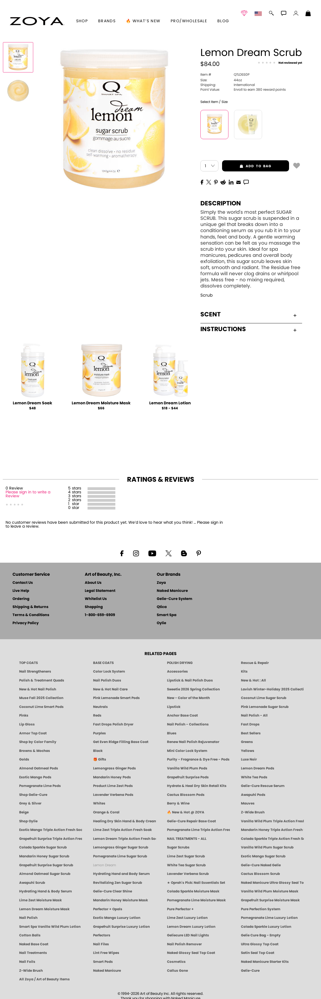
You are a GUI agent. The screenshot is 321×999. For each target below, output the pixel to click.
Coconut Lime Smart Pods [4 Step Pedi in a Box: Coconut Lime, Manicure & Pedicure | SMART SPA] (41, 706)
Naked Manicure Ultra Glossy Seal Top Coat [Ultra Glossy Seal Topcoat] (272, 882)
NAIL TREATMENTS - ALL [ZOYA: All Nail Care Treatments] (186, 838)
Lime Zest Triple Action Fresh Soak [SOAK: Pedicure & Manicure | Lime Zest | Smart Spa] (122, 829)
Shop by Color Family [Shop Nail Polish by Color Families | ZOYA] (37, 742)
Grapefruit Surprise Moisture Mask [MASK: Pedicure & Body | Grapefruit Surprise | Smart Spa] (270, 900)
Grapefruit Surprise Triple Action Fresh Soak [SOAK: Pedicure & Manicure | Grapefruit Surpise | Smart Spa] (50, 838)
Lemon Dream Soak (32, 403)
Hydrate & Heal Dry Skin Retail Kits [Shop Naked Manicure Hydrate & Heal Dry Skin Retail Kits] (197, 786)
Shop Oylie (28, 821)
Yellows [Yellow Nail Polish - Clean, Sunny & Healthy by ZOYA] (247, 750)
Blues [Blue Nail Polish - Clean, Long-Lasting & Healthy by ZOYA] (171, 733)
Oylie (161, 623)
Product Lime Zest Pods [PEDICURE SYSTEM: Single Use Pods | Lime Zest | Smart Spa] (113, 786)
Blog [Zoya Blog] (223, 21)
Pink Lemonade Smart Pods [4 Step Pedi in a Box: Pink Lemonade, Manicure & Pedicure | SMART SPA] (116, 698)
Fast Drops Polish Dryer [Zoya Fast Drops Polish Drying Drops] (113, 724)
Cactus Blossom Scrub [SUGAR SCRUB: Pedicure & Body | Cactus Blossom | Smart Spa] (260, 873)
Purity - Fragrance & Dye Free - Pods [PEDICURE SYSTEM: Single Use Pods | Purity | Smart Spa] (198, 759)
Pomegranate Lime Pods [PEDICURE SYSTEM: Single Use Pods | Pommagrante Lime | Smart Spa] (40, 786)
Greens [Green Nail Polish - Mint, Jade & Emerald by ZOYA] (247, 742)
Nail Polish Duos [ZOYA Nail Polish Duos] (107, 680)
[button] (37, 21)
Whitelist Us (96, 599)
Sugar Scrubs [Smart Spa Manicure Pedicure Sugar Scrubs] (178, 847)
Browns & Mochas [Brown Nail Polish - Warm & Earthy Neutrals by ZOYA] (34, 750)
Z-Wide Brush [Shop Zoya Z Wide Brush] (253, 812)
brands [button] (107, 21)
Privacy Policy (26, 623)
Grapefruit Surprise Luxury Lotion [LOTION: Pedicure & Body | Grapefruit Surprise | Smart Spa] (121, 926)
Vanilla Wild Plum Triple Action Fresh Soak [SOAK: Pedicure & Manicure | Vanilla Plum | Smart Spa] (272, 821)
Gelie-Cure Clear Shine (112, 891)
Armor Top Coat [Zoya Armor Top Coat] (33, 733)
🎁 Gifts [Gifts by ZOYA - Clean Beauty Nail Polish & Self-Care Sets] (99, 759)
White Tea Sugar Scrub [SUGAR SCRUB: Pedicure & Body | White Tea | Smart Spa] (186, 865)
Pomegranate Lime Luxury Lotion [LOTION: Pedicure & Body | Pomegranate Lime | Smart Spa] (269, 917)
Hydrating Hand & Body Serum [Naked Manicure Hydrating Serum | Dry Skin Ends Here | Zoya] (45, 891)
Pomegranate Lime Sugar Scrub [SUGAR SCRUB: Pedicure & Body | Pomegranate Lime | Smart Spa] (120, 856)
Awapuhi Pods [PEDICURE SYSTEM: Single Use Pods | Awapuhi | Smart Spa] (253, 794)
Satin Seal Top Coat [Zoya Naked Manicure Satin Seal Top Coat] (257, 952)
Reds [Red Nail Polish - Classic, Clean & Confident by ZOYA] (97, 715)
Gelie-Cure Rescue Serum (263, 786)
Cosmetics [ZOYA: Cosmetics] (176, 961)
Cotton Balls (30, 935)
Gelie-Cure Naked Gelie (261, 865)
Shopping (94, 607)
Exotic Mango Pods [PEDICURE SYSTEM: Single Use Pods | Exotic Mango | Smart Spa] (35, 777)
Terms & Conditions (31, 615)
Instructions (248, 329)
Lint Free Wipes (106, 952)
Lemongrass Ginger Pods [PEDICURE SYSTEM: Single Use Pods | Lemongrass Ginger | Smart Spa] (114, 768)
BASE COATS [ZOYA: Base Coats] (103, 663)
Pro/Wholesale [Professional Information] (189, 21)
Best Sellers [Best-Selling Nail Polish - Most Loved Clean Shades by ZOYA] (251, 733)
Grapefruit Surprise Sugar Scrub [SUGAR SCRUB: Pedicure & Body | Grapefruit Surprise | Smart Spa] (46, 865)
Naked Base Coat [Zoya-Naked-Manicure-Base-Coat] (33, 944)
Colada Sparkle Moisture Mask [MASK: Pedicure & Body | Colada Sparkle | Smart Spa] (193, 891)
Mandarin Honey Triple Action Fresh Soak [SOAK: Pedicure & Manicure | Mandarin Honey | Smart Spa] (272, 829)
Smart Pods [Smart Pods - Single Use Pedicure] (103, 961)
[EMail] (238, 181)
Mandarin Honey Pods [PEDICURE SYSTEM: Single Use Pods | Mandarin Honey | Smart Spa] (112, 777)
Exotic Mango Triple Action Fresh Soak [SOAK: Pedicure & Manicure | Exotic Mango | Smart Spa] (50, 829)
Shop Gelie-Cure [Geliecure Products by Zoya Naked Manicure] (33, 794)
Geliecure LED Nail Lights (188, 935)
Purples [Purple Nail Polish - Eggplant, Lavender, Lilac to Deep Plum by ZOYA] (99, 733)
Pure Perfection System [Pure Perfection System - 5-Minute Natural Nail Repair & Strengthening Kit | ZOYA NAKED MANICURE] (260, 909)
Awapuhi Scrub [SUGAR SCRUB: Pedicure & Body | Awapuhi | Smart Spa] (32, 882)
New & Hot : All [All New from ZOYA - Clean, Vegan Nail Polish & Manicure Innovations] (253, 680)
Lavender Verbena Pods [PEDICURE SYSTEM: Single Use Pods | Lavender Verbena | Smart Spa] (113, 794)
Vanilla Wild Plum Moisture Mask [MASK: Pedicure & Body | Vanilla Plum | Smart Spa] (269, 891)
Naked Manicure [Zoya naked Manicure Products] (107, 970)
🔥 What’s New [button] (143, 21)
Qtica (162, 607)
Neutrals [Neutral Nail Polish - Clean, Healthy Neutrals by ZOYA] (100, 706)
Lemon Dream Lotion (170, 403)
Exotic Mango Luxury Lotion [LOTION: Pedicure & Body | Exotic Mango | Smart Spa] (116, 917)
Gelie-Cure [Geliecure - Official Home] (250, 970)
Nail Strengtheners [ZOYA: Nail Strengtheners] (35, 671)
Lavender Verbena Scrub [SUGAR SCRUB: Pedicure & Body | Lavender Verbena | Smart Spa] (188, 873)
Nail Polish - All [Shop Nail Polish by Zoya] (254, 715)
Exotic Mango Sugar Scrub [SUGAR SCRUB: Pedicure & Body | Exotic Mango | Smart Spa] (263, 856)
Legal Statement (100, 591)
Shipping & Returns (30, 607)
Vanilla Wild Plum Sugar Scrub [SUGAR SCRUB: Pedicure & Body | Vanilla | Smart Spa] (267, 847)
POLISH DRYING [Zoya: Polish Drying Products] (180, 663)
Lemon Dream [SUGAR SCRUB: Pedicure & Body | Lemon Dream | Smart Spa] (104, 865)
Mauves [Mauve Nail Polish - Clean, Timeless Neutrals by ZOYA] (248, 803)
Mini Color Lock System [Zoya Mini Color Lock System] (187, 750)
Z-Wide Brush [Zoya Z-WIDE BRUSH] (31, 970)
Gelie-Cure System (174, 599)
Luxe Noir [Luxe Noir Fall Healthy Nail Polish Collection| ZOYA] (249, 759)
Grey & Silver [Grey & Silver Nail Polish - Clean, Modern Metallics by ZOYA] (30, 803)
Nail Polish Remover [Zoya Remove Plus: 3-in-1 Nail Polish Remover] (184, 944)
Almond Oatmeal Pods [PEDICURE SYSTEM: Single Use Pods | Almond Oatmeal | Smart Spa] (38, 768)
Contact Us (23, 583)
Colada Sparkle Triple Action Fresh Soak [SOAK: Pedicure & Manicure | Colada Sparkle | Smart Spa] (272, 838)
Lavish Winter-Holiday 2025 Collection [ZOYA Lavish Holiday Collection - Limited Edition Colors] (272, 689)
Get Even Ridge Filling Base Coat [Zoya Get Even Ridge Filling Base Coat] (120, 742)
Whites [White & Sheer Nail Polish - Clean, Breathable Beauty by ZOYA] (99, 803)
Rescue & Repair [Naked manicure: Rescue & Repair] (255, 663)
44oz (221, 80)
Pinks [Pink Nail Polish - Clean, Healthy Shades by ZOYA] (23, 715)
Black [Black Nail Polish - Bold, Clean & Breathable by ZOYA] (98, 750)
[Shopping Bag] (308, 14)
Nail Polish (28, 917)
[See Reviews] (280, 62)
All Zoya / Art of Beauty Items (44, 979)
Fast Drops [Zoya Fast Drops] (250, 724)
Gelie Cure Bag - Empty (261, 935)
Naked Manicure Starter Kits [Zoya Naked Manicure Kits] (265, 961)
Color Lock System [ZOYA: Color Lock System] (109, 671)
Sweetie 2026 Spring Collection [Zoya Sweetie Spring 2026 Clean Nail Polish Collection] (193, 689)
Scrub (206, 295)
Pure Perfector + (180, 909)
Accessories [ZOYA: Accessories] (177, 671)
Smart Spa (166, 615)
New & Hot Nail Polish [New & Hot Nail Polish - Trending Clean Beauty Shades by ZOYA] (37, 689)
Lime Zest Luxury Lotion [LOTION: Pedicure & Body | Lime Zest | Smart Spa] (187, 917)
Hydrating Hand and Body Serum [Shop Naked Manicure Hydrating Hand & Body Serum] (121, 873)
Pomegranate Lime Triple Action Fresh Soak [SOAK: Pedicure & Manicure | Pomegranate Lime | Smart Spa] (198, 829)
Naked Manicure (172, 591)
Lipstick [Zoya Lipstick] (173, 706)
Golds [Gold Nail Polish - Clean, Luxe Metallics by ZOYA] (24, 759)
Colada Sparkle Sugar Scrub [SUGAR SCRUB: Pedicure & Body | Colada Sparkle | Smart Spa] (43, 847)
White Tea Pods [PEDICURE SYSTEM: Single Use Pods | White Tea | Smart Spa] (254, 777)
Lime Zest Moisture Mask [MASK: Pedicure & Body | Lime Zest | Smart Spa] (40, 900)
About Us (93, 583)
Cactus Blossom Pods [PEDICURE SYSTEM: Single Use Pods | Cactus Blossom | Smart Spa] (186, 794)
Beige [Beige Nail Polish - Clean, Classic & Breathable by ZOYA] (24, 812)
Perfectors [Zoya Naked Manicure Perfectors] (101, 935)
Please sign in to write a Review (28, 494)
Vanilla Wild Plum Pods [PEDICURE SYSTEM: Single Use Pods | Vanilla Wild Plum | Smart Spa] (187, 768)
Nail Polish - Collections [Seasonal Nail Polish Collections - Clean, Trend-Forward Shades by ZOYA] (188, 724)
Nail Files (101, 944)
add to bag (247, 166)
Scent (248, 314)
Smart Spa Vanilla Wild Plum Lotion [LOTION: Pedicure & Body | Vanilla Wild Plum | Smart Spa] (50, 926)
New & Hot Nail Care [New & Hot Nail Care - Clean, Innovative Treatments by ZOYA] (110, 689)
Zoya (161, 583)
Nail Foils (27, 961)
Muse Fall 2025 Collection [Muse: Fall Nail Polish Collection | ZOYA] (41, 698)
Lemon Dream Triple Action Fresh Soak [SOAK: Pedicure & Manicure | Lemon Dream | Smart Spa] (124, 838)
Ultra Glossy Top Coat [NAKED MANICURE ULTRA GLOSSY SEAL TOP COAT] (259, 944)
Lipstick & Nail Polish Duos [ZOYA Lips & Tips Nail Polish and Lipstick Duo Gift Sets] (190, 680)
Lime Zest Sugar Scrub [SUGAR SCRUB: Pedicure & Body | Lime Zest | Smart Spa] (186, 856)
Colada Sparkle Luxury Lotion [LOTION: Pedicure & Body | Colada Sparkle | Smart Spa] (266, 926)
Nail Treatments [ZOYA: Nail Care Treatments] (33, 952)
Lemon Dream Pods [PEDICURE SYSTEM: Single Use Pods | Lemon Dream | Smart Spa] (257, 768)
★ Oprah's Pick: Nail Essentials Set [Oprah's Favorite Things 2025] (196, 882)
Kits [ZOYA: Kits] (244, 671)
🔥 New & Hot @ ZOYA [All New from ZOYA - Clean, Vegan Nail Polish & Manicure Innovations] (185, 812)
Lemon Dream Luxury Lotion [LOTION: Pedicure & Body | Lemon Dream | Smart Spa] (191, 926)
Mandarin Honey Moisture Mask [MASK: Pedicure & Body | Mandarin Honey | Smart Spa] (120, 900)
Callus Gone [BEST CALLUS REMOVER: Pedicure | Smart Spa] (177, 970)
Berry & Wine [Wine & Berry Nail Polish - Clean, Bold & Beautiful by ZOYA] (178, 803)
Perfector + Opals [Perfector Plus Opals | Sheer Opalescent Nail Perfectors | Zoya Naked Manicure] (107, 909)
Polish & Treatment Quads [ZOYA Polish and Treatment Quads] (41, 680)
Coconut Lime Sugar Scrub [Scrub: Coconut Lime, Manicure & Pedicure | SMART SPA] (263, 698)
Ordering (21, 599)
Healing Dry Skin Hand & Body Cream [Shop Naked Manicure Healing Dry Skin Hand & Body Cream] (124, 821)
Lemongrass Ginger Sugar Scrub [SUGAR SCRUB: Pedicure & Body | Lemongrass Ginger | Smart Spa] (120, 847)
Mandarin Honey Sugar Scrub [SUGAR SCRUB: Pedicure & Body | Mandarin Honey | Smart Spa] (44, 856)
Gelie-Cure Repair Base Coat (191, 821)
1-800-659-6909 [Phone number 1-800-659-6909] (100, 615)
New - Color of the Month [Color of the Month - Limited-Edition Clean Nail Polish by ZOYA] (188, 698)
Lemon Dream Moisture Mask (101, 403)
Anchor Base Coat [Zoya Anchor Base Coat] (182, 715)
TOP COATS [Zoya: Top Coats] (28, 663)
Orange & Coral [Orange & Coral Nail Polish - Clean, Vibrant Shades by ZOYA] (106, 812)
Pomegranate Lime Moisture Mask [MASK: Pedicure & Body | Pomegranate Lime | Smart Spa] (196, 900)
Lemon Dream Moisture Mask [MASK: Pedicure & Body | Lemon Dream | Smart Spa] (44, 909)
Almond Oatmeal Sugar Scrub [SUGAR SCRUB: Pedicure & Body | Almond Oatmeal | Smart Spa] (44, 873)
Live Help (21, 591)
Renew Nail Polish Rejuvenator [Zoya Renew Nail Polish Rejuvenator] (193, 742)
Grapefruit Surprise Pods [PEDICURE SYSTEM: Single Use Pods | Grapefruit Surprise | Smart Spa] (188, 777)
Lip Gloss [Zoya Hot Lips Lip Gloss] (27, 724)
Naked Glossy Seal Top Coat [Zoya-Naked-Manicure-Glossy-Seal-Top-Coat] (191, 952)
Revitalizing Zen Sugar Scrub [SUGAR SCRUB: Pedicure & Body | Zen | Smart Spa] (117, 882)
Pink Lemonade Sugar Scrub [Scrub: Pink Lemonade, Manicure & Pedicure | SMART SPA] (264, 706)
